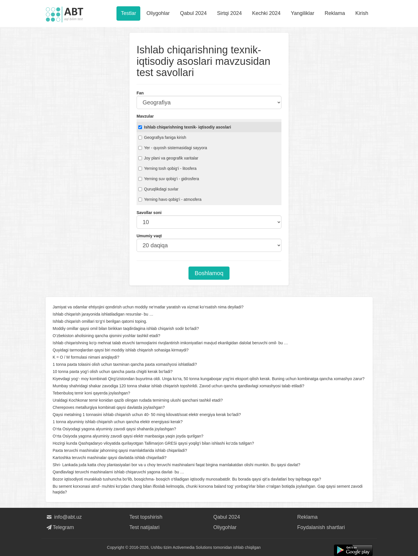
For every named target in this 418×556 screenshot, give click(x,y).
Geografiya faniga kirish (162, 137)
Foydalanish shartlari (321, 527)
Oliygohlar (158, 13)
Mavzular (145, 116)
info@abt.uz (64, 517)
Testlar (128, 13)
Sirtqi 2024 (229, 13)
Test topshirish (145, 517)
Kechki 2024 (266, 13)
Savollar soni (149, 212)
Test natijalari (144, 527)
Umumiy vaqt (149, 236)
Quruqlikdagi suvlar (158, 189)
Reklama (334, 13)
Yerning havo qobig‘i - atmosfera (169, 199)
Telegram (60, 527)
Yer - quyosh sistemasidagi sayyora (172, 147)
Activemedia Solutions (192, 547)
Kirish (361, 13)
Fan (140, 93)
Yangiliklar (302, 13)
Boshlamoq (209, 273)
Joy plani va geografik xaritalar (168, 158)
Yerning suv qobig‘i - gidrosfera (168, 178)
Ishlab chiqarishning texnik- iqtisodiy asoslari (184, 127)
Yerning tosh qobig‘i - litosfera (167, 168)
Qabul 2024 (193, 13)
